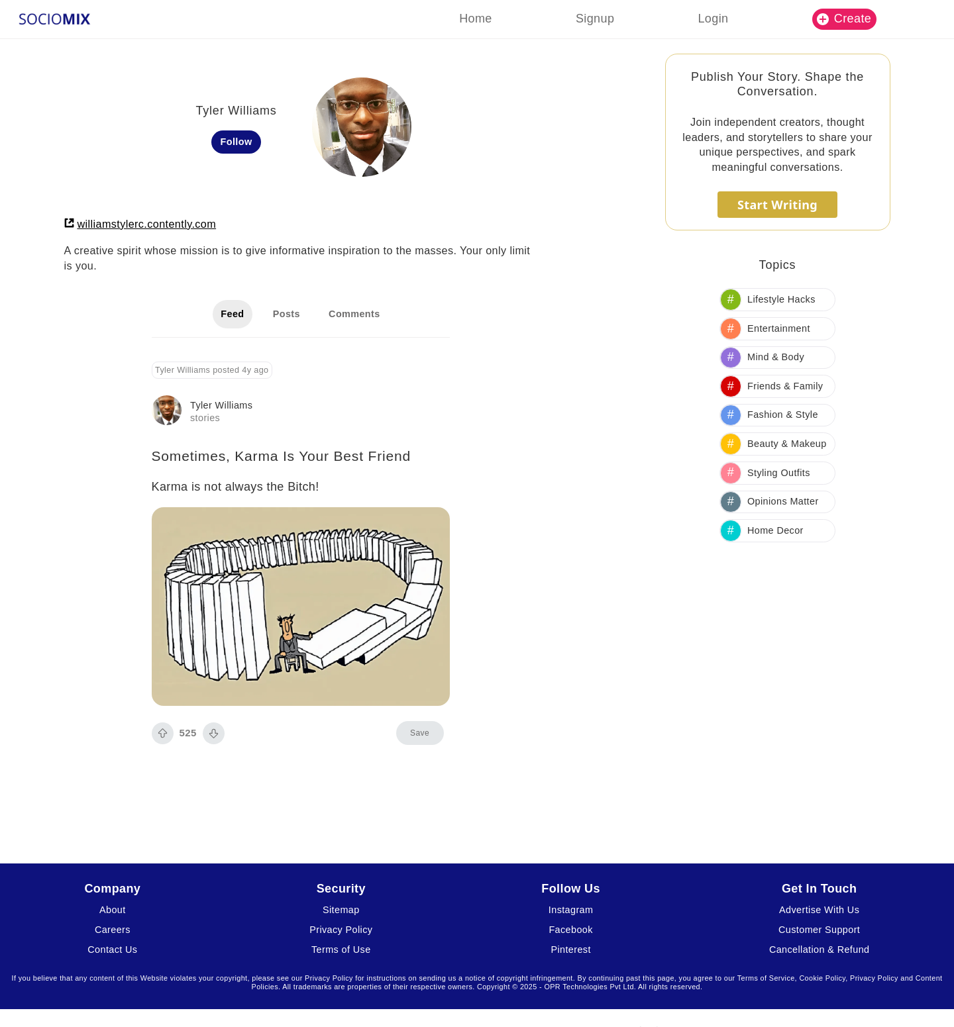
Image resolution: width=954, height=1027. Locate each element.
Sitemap (341, 910)
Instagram (571, 910)
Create (844, 18)
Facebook (570, 929)
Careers (113, 929)
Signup (595, 18)
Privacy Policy (340, 929)
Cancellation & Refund (819, 949)
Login (713, 18)
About (112, 910)
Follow (236, 141)
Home (475, 18)
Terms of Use (341, 949)
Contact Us (112, 949)
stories (205, 418)
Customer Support (819, 929)
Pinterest (570, 949)
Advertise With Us (819, 910)
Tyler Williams (221, 405)
